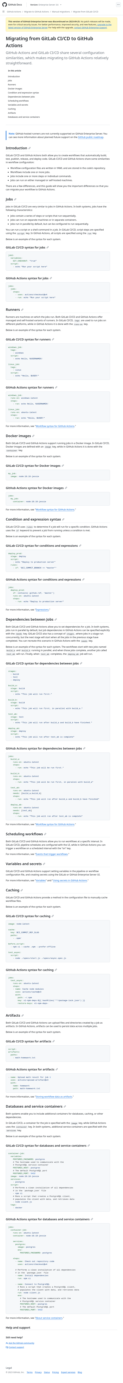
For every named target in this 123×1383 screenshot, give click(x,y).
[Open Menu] (118, 4)
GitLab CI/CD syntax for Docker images (35, 466)
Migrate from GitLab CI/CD (85, 11)
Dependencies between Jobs (31, 619)
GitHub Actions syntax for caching (31, 970)
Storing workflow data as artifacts (54, 1096)
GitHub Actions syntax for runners (31, 387)
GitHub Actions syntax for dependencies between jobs (45, 748)
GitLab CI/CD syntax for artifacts (30, 1041)
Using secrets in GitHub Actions (70, 880)
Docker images (20, 435)
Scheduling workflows (26, 834)
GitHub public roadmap (90, 137)
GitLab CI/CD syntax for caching (30, 916)
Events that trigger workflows (52, 854)
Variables (41, 880)
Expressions (42, 609)
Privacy (38, 1372)
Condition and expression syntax (35, 519)
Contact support (15, 1347)
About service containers (49, 1318)
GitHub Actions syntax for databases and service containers (49, 1219)
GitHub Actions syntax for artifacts (32, 1069)
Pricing (55, 1372)
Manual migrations (61, 11)
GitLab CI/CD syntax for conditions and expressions (43, 546)
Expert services (68, 1372)
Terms (30, 1372)
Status (47, 1372)
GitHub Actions (14, 11)
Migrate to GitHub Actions (36, 11)
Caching (14, 890)
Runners (14, 309)
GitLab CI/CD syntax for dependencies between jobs (44, 663)
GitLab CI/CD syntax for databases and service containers (48, 1146)
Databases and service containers (36, 1106)
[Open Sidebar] (3, 11)
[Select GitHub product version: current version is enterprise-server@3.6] (46, 4)
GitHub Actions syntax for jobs (29, 278)
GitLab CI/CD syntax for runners (30, 339)
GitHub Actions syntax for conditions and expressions (45, 579)
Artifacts (15, 1015)
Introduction (18, 148)
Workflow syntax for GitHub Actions (55, 426)
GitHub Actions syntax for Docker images (36, 488)
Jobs (11, 199)
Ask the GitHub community (20, 1343)
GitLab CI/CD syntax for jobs (27, 247)
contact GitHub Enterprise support (90, 27)
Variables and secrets (25, 863)
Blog (80, 1372)
